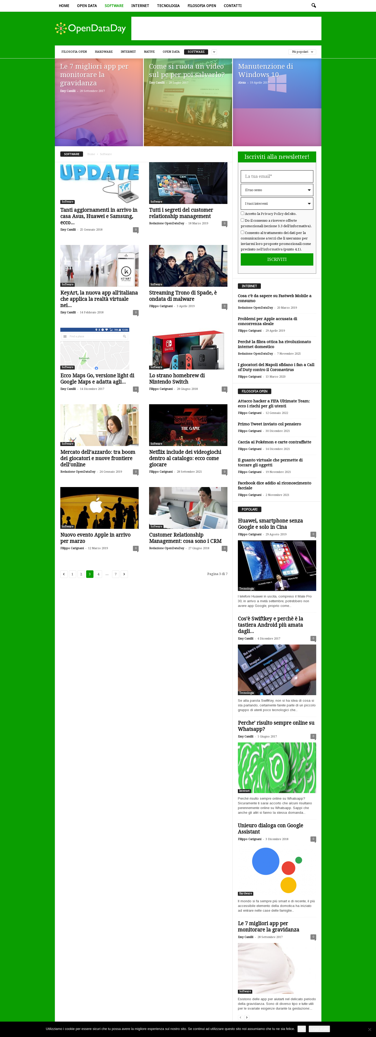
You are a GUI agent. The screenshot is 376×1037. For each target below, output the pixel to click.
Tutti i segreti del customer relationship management (181, 213)
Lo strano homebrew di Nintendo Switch (177, 379)
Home (64, 6)
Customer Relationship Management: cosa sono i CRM (185, 538)
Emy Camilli (67, 91)
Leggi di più (319, 1029)
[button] (313, 5)
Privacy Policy (272, 214)
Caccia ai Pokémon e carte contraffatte (274, 442)
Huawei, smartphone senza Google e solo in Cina (270, 524)
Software (114, 6)
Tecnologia (168, 6)
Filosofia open (201, 6)
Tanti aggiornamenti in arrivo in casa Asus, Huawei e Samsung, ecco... (98, 216)
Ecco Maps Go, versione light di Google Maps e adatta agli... (97, 379)
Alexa (242, 82)
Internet (140, 6)
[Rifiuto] (369, 1029)
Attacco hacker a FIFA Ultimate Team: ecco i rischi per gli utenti (274, 403)
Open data (87, 6)
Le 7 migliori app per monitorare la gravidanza (268, 927)
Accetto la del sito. (271, 214)
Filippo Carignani (161, 306)
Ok (301, 1029)
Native (149, 52)
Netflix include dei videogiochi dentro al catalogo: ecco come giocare (185, 458)
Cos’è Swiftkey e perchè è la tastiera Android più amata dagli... (270, 625)
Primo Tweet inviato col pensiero (269, 424)
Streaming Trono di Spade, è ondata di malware (183, 296)
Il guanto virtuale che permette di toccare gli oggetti (270, 462)
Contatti (233, 6)
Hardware (104, 52)
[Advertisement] (226, 28)
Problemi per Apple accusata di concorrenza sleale (267, 321)
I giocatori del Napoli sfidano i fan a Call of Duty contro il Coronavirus (276, 367)
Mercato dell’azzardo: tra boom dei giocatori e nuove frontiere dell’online (97, 458)
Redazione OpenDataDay (166, 223)
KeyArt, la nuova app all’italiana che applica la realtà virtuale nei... (99, 299)
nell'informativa (269, 249)
